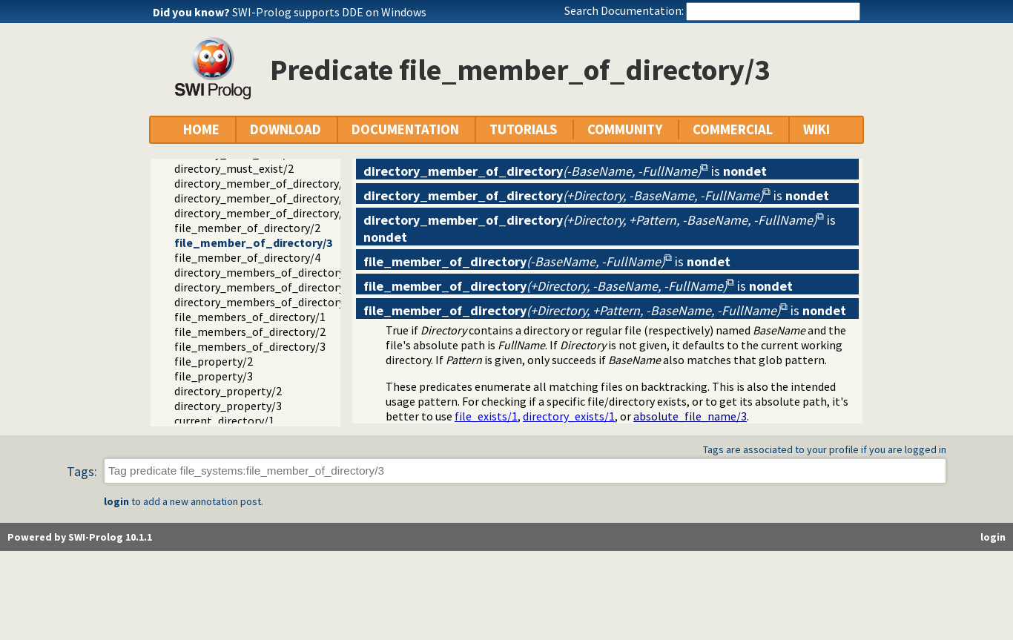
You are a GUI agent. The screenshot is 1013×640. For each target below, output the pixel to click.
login (116, 501)
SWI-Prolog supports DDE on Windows (329, 11)
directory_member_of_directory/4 (261, 212)
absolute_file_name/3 (690, 416)
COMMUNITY (624, 129)
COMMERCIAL (733, 129)
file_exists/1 (486, 416)
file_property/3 (213, 376)
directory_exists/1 (569, 416)
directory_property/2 (228, 390)
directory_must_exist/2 (234, 168)
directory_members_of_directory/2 (264, 287)
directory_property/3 (228, 405)
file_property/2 (213, 361)
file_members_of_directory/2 (250, 331)
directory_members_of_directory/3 (264, 301)
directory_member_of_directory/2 (261, 183)
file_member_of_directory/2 (247, 227)
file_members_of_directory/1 (250, 316)
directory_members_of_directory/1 (264, 272)
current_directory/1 (224, 420)
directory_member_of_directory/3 (261, 198)
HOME (201, 129)
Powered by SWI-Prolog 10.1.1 (79, 537)
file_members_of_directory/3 (250, 346)
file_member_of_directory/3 (253, 242)
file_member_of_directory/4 (247, 257)
